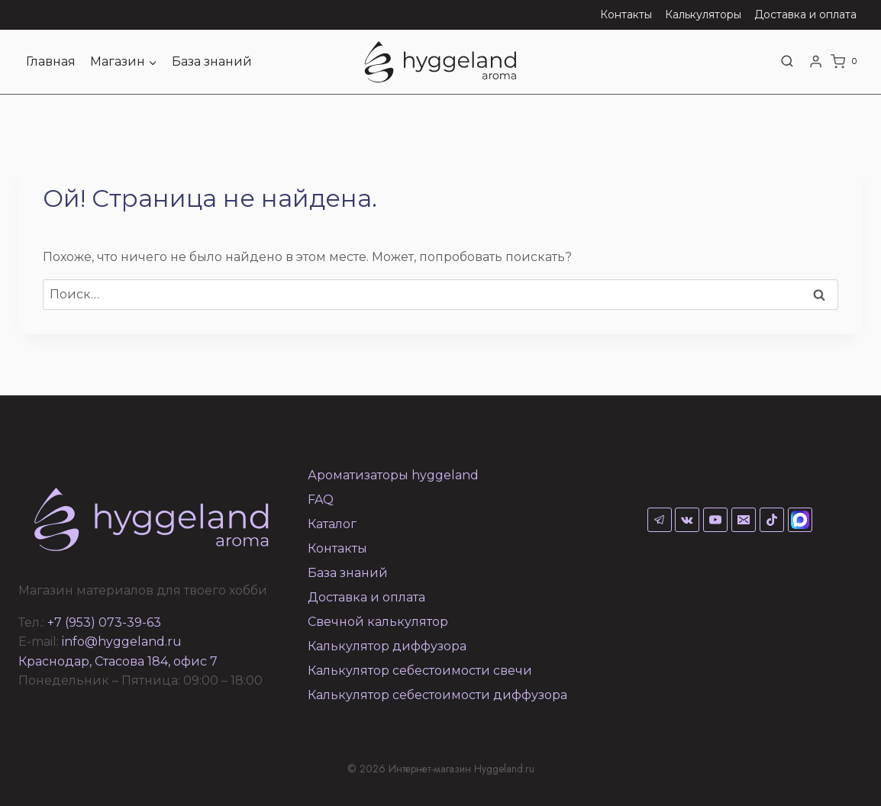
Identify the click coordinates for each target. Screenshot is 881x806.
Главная (51, 61)
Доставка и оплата (805, 14)
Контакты (626, 14)
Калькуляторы (703, 14)
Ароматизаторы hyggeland (393, 475)
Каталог (332, 524)
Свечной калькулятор (378, 621)
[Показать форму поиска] (787, 62)
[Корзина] (847, 61)
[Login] (815, 61)
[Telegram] (659, 520)
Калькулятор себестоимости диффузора (437, 695)
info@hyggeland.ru (122, 641)
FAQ (321, 499)
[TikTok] (772, 520)
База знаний (212, 61)
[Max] (800, 520)
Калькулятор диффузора (387, 646)
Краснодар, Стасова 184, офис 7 (118, 661)
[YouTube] (715, 520)
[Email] (743, 520)
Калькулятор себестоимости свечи (420, 670)
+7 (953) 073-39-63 (104, 622)
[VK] (687, 520)
